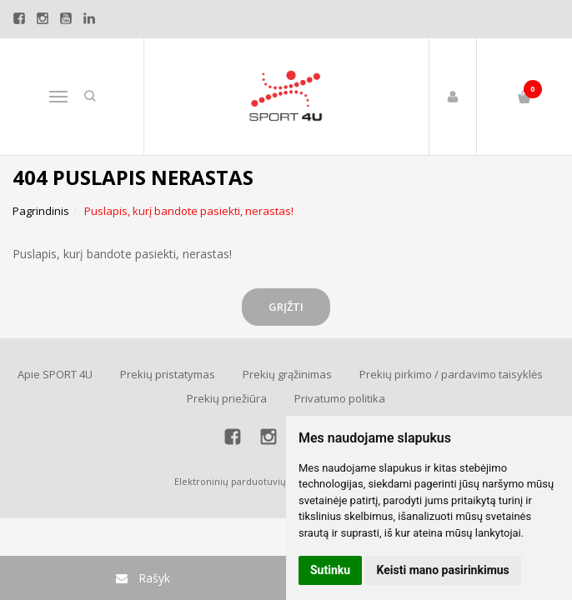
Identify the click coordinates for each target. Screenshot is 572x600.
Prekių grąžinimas (287, 374)
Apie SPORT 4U (55, 374)
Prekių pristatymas (167, 374)
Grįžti (286, 306)
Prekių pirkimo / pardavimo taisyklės (451, 374)
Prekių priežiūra (227, 398)
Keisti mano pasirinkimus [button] (443, 570)
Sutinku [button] (330, 570)
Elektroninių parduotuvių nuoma (247, 481)
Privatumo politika (339, 398)
